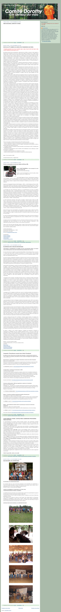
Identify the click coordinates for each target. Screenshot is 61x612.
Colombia (9, 415)
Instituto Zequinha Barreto (7, 348)
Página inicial (20, 608)
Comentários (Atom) (8, 610)
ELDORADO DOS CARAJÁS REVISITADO (13, 246)
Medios (19, 415)
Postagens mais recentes (6, 608)
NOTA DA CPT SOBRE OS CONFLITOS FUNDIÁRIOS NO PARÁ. (18, 47)
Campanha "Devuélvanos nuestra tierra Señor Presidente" (17, 353)
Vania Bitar (34, 456)
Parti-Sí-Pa (22, 415)
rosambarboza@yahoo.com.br (12, 232)
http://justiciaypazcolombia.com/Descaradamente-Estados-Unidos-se (23, 410)
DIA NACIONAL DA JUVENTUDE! (11, 460)
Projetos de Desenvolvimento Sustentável (25, 456)
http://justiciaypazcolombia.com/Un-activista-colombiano (21, 401)
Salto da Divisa (28, 242)
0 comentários (19, 42)
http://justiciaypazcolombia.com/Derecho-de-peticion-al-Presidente (22, 412)
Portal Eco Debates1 (6, 235)
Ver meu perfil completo (46, 41)
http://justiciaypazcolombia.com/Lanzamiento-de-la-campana (24, 366)
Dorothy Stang (15, 456)
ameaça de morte (11, 242)
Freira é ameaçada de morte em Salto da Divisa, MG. (15, 164)
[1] (3, 232)
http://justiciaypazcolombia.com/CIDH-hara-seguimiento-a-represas (27, 391)
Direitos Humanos (14, 415)
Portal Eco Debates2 (6, 236)
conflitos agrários (17, 242)
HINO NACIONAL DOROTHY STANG (12, 23)
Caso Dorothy (10, 456)
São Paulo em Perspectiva (7, 347)
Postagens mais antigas (35, 608)
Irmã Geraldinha (22, 242)
